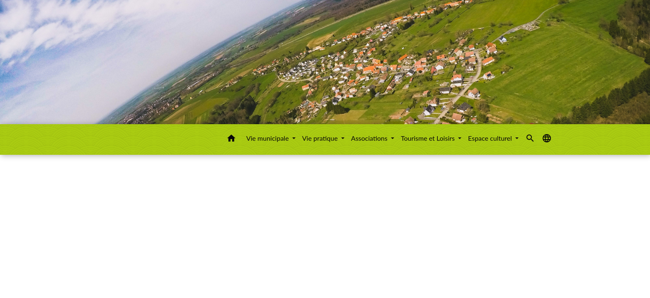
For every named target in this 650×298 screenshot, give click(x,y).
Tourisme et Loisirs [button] (428, 138)
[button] (231, 139)
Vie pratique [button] (321, 138)
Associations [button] (370, 138)
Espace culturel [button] (491, 138)
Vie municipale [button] (268, 138)
